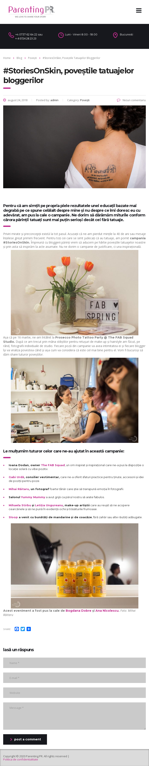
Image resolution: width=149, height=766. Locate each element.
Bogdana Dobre (78, 611)
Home (7, 58)
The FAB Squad (53, 465)
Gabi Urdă (16, 477)
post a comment (25, 739)
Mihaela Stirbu (20, 505)
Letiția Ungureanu (49, 505)
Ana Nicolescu (107, 611)
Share (7, 629)
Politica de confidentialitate (20, 759)
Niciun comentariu (131, 100)
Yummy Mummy (33, 497)
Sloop (13, 517)
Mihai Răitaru (19, 489)
